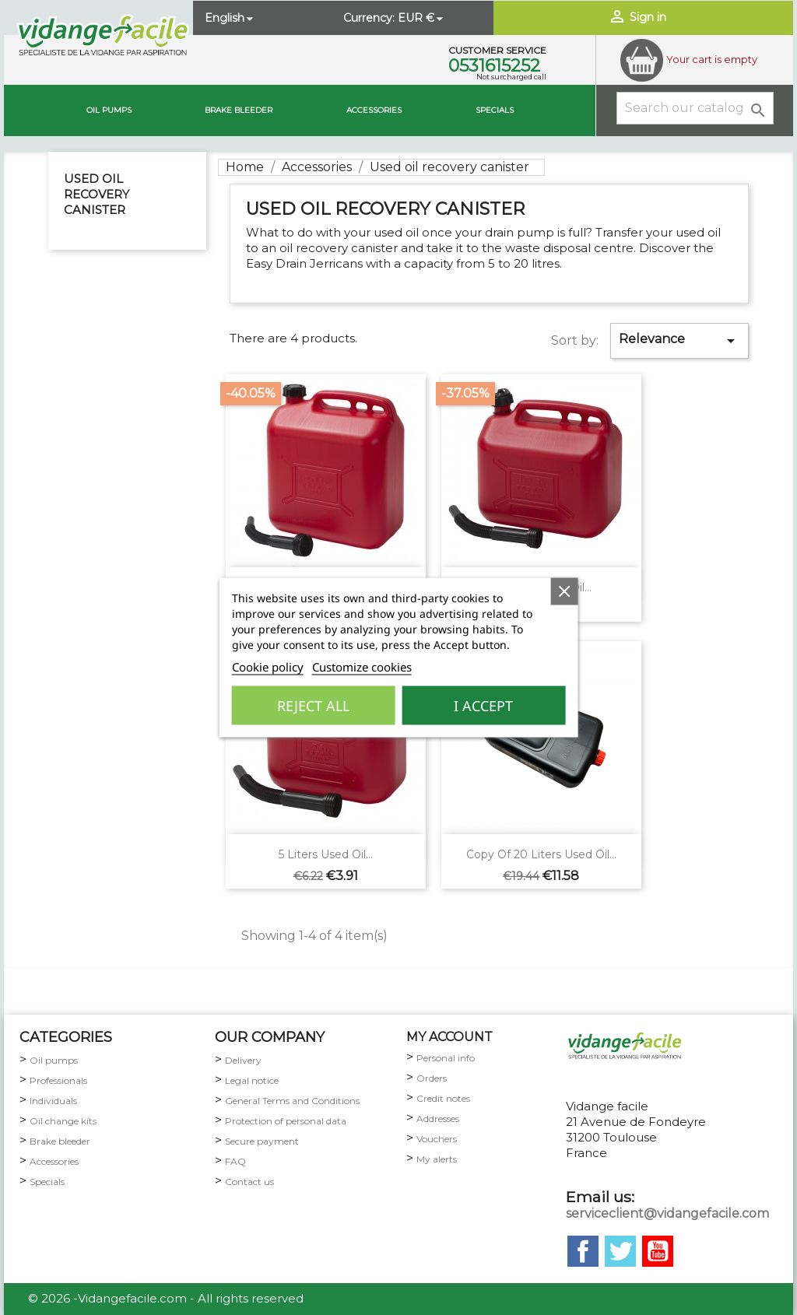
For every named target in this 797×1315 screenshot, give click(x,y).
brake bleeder (238, 110)
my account (449, 1036)
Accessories (374, 110)
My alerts (436, 1159)
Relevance (679, 340)
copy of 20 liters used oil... (541, 854)
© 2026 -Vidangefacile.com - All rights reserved (166, 1298)
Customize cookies (362, 667)
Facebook (583, 1251)
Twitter (620, 1251)
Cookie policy (268, 667)
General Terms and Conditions (292, 1100)
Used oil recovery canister (96, 194)
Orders (431, 1078)
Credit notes (443, 1098)
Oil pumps (109, 110)
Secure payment (262, 1141)
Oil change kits (63, 1121)
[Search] (695, 108)
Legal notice (252, 1080)
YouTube (657, 1251)
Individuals (53, 1100)
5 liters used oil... (326, 854)
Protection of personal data (285, 1121)
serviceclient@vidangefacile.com (667, 1213)
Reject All (313, 705)
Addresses (437, 1118)
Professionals (58, 1080)
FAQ (235, 1161)
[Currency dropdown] (422, 18)
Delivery (243, 1060)
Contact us (249, 1181)
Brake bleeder (60, 1141)
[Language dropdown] (230, 18)
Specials (495, 110)
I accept (483, 705)
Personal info (445, 1058)
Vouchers (436, 1139)
